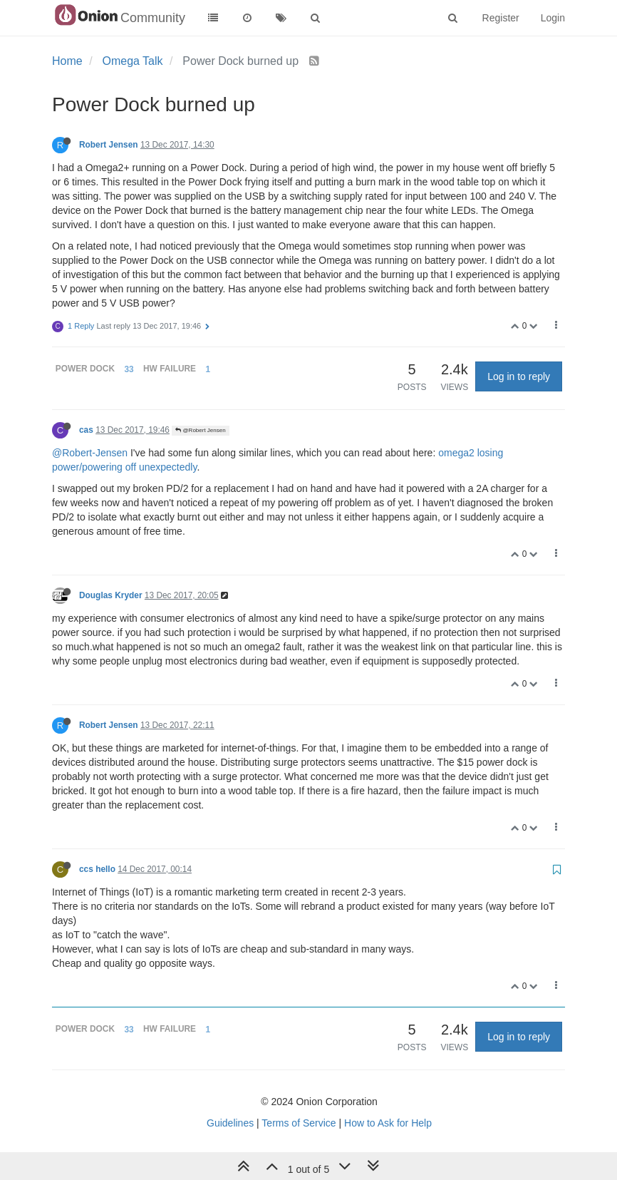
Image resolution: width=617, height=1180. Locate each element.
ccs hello (97, 869)
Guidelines (230, 1123)
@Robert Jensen (200, 430)
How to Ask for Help (388, 1123)
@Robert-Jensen (90, 452)
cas (86, 430)
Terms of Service (298, 1123)
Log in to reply (518, 376)
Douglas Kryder (110, 595)
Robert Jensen (108, 145)
